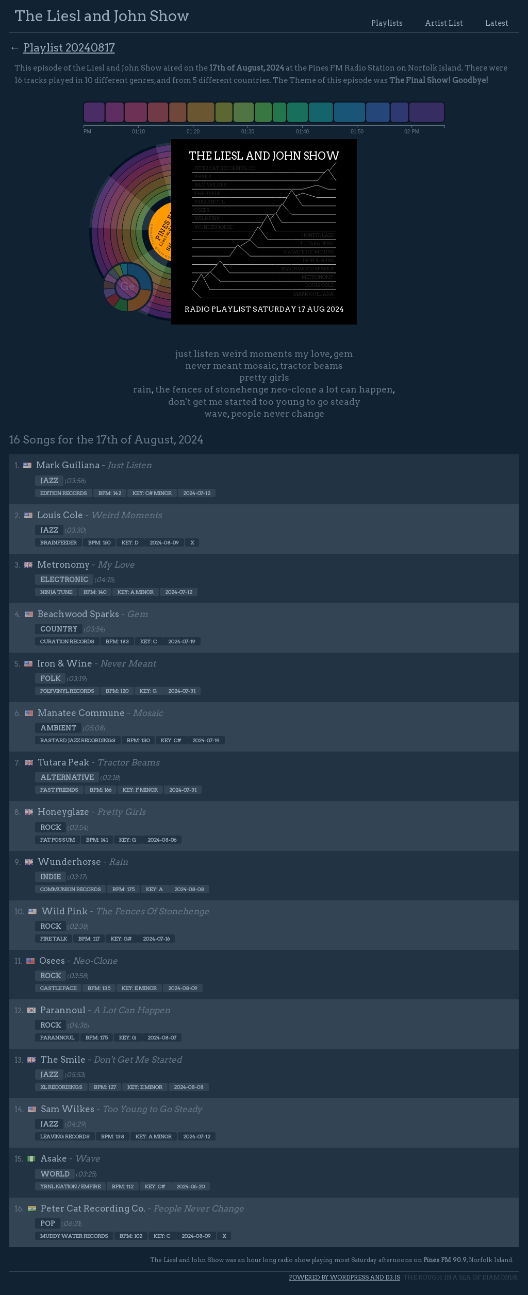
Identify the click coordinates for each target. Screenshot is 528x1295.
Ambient (58, 728)
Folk (50, 678)
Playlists (387, 23)
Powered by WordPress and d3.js (344, 1277)
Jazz (49, 480)
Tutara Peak (63, 762)
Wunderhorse (69, 862)
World (55, 1174)
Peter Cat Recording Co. (93, 1208)
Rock (50, 827)
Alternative (67, 777)
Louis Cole (60, 515)
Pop (47, 1223)
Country (58, 629)
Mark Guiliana (68, 465)
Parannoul (63, 1010)
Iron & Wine (64, 663)
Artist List (444, 23)
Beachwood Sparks (78, 614)
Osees (52, 961)
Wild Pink (64, 911)
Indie (50, 877)
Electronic (64, 579)
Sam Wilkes (67, 1109)
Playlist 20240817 (69, 47)
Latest (496, 23)
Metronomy (63, 564)
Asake (53, 1158)
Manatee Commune (81, 713)
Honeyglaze (63, 812)
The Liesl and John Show (101, 16)
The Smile (63, 1059)
